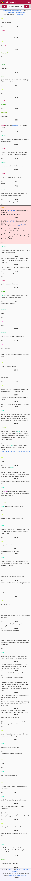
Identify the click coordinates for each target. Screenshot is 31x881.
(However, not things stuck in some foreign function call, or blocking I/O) (13, 723)
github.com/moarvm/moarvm (12, 10)
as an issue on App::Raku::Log (18, 875)
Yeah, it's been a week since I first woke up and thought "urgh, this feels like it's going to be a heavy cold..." (14, 850)
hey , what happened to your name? (12, 336)
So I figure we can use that (9, 775)
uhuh (2, 461)
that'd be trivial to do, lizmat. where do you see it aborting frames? (15, 140)
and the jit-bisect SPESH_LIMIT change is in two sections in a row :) (15, 268)
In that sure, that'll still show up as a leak (13, 673)
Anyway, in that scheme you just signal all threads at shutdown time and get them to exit (14, 711)
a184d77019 (11, 221)
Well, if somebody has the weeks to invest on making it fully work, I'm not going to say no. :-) (14, 657)
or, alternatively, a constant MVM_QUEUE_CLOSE (15, 481)
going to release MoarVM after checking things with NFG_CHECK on (15, 81)
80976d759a (11, 210)
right (2, 313)
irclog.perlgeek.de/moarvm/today (15, 12)
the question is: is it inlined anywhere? (12, 166)
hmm (2, 838)
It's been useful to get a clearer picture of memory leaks (13, 625)
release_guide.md (19, 225)
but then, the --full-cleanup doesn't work (12, 576)
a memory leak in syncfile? (9, 366)
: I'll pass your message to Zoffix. (12, 506)
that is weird (4, 377)
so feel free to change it (8, 303)
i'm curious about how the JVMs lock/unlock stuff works (14, 787)
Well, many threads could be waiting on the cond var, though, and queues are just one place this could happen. (15, 531)
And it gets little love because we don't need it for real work (15, 617)
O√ (2, 57)
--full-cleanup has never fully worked (11, 593)
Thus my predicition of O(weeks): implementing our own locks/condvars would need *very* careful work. (15, 704)
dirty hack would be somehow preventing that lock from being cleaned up (14, 735)
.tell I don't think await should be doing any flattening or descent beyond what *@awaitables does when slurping (15, 493)
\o (3, 45)
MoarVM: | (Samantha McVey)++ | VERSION (15, 212)
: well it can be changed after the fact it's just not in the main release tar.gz (14, 296)
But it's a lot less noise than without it (12, 678)
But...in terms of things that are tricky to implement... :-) (12, 807)
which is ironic (5, 604)
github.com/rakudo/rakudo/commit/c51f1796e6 (15, 451)
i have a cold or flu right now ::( (10, 863)
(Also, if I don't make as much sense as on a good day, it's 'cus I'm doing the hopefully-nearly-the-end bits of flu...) (15, 815)
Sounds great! (5, 116)
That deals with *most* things (10, 717)
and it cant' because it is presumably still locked (15, 404)
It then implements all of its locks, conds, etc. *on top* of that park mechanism (15, 696)
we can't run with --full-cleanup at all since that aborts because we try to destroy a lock (14, 390)
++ (4, 104)
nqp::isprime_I (16, 125)
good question (5, 348)
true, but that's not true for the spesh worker (14, 545)
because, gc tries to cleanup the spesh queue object (14, 398)
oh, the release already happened (10, 274)
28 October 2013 (21, 14)
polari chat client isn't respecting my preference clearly (15, 355)
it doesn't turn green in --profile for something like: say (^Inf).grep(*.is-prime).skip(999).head (14, 153)
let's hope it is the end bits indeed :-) (11, 827)
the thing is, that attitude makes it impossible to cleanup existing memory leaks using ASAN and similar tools (15, 642)
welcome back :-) (7, 468)
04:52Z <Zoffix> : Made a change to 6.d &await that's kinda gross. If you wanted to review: (15, 448)
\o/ (2, 93)
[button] (29, 2)
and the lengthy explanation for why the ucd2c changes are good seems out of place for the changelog (14, 260)
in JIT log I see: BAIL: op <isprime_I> (11, 177)
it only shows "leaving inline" (9, 202)
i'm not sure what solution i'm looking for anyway (15, 583)
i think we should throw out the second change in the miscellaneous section (15, 251)
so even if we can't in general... (10, 551)
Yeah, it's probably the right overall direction (14, 800)
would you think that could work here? (12, 518)
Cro (10, 869)
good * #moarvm (6, 22)
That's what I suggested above (10, 747)
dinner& (3, 184)
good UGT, (5, 68)
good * (3, 325)
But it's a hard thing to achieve (10, 630)
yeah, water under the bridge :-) (10, 284)
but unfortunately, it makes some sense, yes (14, 833)
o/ (3, 34)
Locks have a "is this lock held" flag (11, 753)
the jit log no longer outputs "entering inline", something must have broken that (14, 194)
